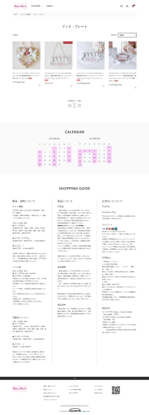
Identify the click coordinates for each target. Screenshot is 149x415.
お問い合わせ (98, 393)
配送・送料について (50, 386)
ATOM (75, 393)
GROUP (49, 6)
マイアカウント (99, 386)
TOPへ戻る (74, 378)
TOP (15, 14)
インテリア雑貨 (25, 14)
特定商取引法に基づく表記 (52, 396)
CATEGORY (35, 6)
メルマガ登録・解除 (75, 389)
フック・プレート (39, 14)
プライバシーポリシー (50, 399)
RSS (70, 393)
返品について (48, 389)
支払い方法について (50, 393)
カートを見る (98, 389)
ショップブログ (73, 386)
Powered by (74, 410)
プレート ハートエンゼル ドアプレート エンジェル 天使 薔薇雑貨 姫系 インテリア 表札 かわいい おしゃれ (26, 75)
